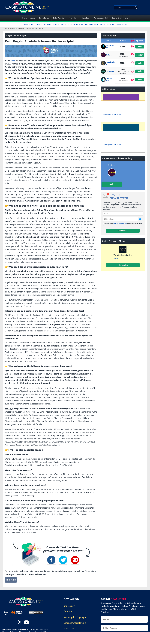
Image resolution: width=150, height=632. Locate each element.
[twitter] (19, 622)
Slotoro (111, 165)
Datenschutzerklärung (120, 223)
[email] (120, 219)
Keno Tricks (11, 580)
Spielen (139, 46)
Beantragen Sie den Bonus (112, 114)
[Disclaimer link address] (18, 613)
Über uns (68, 611)
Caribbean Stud (121, 24)
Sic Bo (75, 24)
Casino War (110, 24)
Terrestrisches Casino (101, 18)
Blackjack (39, 24)
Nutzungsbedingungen (75, 617)
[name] (123, 213)
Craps (70, 24)
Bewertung (117, 258)
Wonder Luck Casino (122, 255)
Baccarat (63, 24)
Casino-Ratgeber (59, 18)
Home (24, 18)
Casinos (32, 18)
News (126, 18)
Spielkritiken (73, 18)
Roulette (56, 24)
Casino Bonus (44, 18)
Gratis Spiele (85, 18)
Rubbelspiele (93, 24)
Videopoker (48, 24)
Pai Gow (102, 24)
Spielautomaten (29, 24)
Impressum (69, 605)
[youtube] (26, 622)
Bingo (86, 24)
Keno (81, 24)
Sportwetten (116, 18)
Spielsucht (69, 628)
